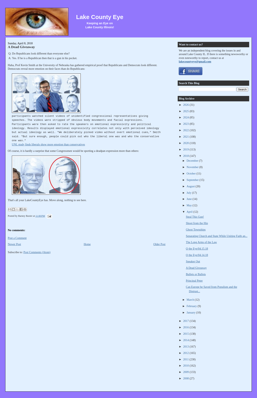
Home (87, 244)
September (193, 179)
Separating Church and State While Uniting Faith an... (216, 236)
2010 (186, 365)
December (193, 160)
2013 (186, 346)
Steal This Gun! (195, 216)
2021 (186, 136)
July (189, 192)
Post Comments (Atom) (37, 252)
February (192, 306)
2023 (186, 123)
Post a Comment (17, 238)
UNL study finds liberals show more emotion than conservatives (48, 144)
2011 (186, 359)
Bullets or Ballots (196, 274)
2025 (186, 111)
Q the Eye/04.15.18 (197, 248)
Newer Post (14, 244)
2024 (186, 117)
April (190, 211)
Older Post (159, 244)
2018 (186, 155)
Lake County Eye (99, 17)
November (193, 167)
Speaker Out (193, 261)
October (191, 173)
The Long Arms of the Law (201, 242)
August (191, 186)
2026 (186, 104)
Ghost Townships (196, 229)
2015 (186, 333)
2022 (186, 130)
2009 (186, 372)
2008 (186, 378)
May (190, 205)
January (191, 312)
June (190, 199)
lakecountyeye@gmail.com (195, 61)
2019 (186, 149)
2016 (186, 327)
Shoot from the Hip (197, 223)
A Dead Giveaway (21, 47)
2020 (186, 143)
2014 (186, 340)
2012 (186, 353)
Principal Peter (194, 280)
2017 (186, 320)
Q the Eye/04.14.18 (197, 255)
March (191, 299)
